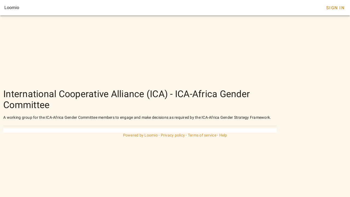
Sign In (335, 7)
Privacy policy (173, 135)
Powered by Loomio (140, 135)
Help (223, 135)
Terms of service (202, 135)
